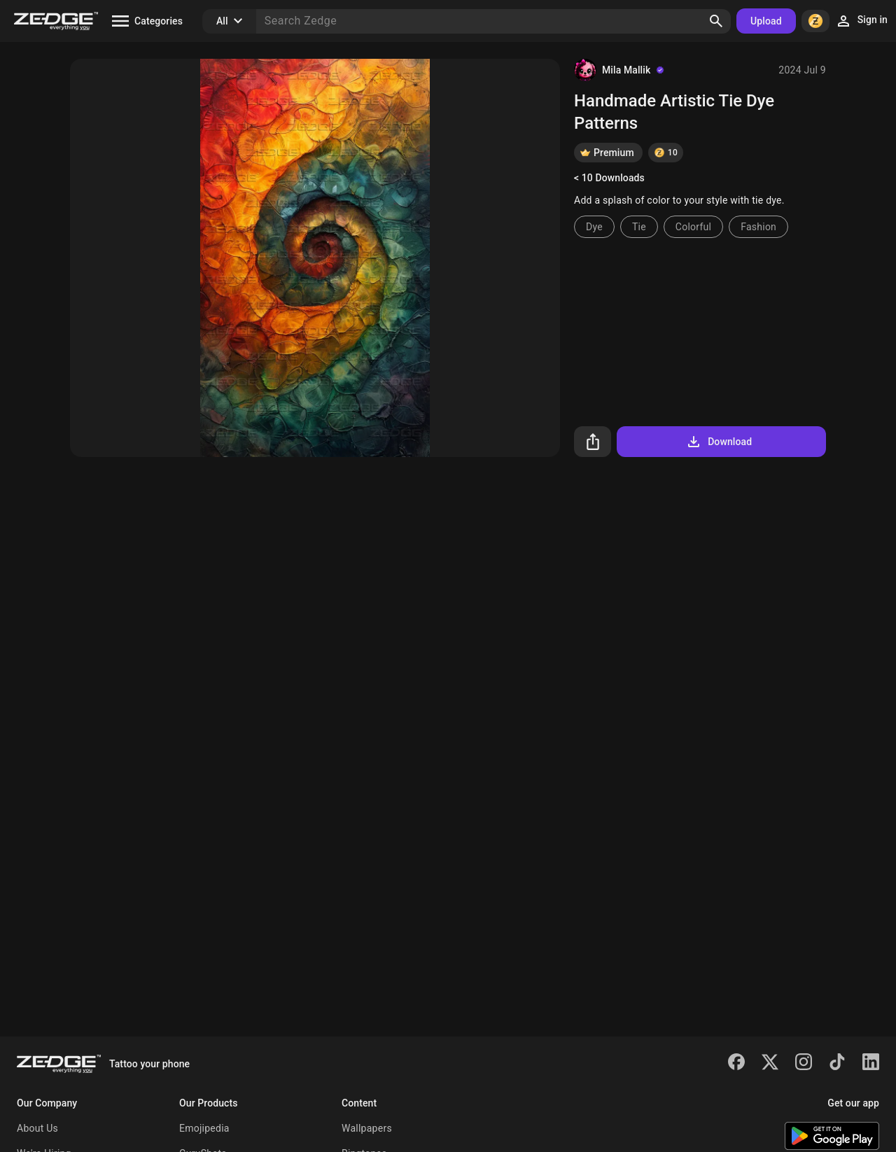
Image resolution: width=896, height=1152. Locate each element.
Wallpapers (367, 1128)
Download (718, 441)
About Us (37, 1128)
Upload (766, 21)
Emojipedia (204, 1128)
